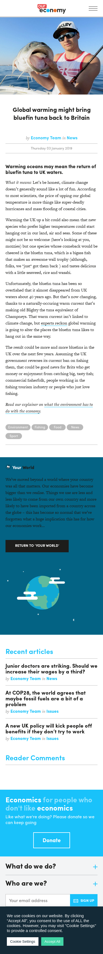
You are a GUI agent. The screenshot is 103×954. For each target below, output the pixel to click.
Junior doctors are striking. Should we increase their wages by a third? (51, 668)
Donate (52, 840)
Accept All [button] (52, 941)
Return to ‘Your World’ (37, 545)
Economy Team (46, 137)
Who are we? (51, 883)
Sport (14, 435)
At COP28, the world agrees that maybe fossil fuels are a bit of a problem (45, 698)
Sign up (83, 900)
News (72, 137)
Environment (18, 427)
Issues (52, 711)
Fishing (40, 427)
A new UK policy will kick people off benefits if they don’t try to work (48, 728)
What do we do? (51, 866)
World (23, 467)
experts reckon (54, 323)
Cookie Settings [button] (22, 941)
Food (57, 427)
